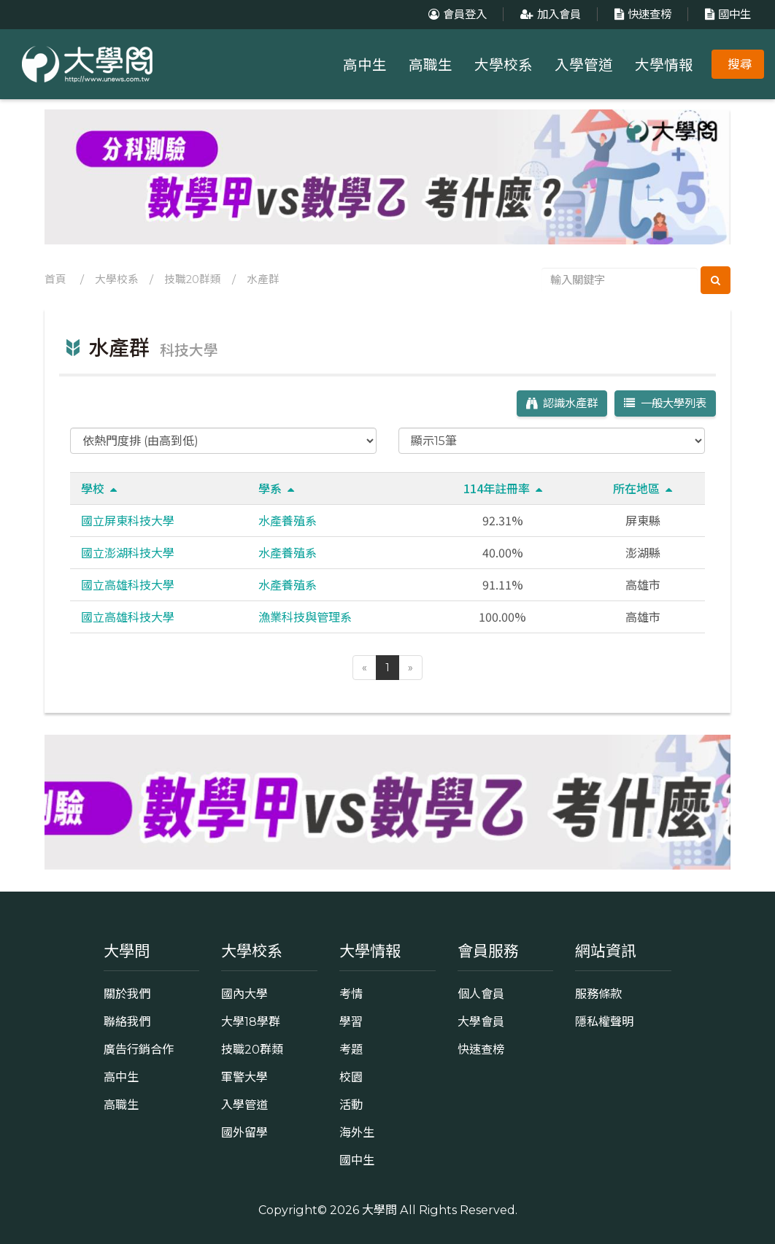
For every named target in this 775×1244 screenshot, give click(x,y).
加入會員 (549, 14)
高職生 (430, 65)
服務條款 (598, 993)
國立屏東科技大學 (127, 520)
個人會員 (481, 993)
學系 (276, 488)
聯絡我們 (127, 1021)
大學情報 (664, 65)
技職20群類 (192, 279)
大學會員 (481, 1021)
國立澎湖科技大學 (127, 552)
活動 (351, 1104)
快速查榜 (641, 14)
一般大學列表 (665, 403)
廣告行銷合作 (139, 1049)
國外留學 (244, 1132)
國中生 (726, 14)
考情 (351, 993)
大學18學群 (250, 1021)
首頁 (55, 279)
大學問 (379, 1209)
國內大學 (244, 993)
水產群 (263, 279)
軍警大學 (244, 1077)
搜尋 (740, 64)
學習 (351, 1021)
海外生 (356, 1132)
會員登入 (456, 14)
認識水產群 (562, 403)
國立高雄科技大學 (127, 584)
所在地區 (642, 488)
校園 (351, 1077)
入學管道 (584, 65)
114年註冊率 (502, 488)
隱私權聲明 (604, 1021)
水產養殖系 (287, 520)
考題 (351, 1049)
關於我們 (127, 993)
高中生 (365, 65)
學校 (99, 488)
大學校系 (503, 65)
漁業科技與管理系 (305, 616)
